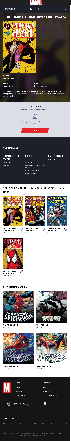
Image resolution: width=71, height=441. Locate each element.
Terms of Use (7, 433)
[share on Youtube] (35, 424)
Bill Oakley (34, 173)
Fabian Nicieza (8, 86)
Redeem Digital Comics (49, 395)
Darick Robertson (41, 86)
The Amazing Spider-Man (10, 325)
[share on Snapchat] (43, 424)
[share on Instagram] (20, 424)
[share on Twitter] (12, 424)
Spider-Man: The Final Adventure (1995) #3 (32, 230)
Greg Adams (32, 165)
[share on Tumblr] (27, 424)
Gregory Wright (35, 170)
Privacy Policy (15, 433)
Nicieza (4, 233)
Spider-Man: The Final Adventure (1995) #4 (10, 230)
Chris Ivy (27, 167)
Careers (19, 391)
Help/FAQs (19, 387)
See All (63, 189)
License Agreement (24, 435)
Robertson (9, 233)
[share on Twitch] (58, 424)
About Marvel (21, 383)
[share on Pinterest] (51, 424)
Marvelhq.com (47, 391)
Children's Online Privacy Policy (58, 433)
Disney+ (44, 387)
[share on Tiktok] (66, 424)
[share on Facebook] (4, 424)
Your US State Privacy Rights (28, 433)
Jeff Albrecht (40, 165)
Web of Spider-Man (42, 325)
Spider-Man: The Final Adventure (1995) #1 (10, 272)
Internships (20, 395)
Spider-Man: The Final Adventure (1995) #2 (53, 230)
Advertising (46, 383)
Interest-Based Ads (36, 435)
